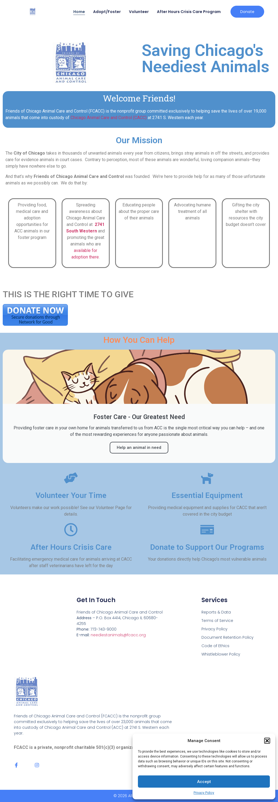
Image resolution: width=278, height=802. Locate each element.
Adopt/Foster (107, 11)
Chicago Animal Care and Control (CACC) (109, 117)
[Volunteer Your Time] (71, 478)
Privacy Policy (204, 793)
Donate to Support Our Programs (207, 547)
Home (79, 11)
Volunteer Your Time (71, 495)
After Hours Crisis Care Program (189, 11)
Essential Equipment (207, 495)
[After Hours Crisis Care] (71, 529)
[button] (267, 740)
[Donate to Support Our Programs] (207, 529)
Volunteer (139, 11)
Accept (204, 781)
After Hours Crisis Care (71, 547)
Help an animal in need (139, 447)
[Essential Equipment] (207, 478)
